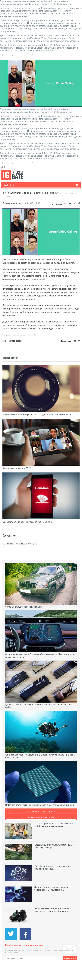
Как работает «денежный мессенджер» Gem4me (27, 522)
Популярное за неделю (41, 811)
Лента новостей (70, 193)
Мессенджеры (15, 341)
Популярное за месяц (41, 817)
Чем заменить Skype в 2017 (16, 468)
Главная (10, 197)
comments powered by (19, 544)
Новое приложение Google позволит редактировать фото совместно (37, 414)
